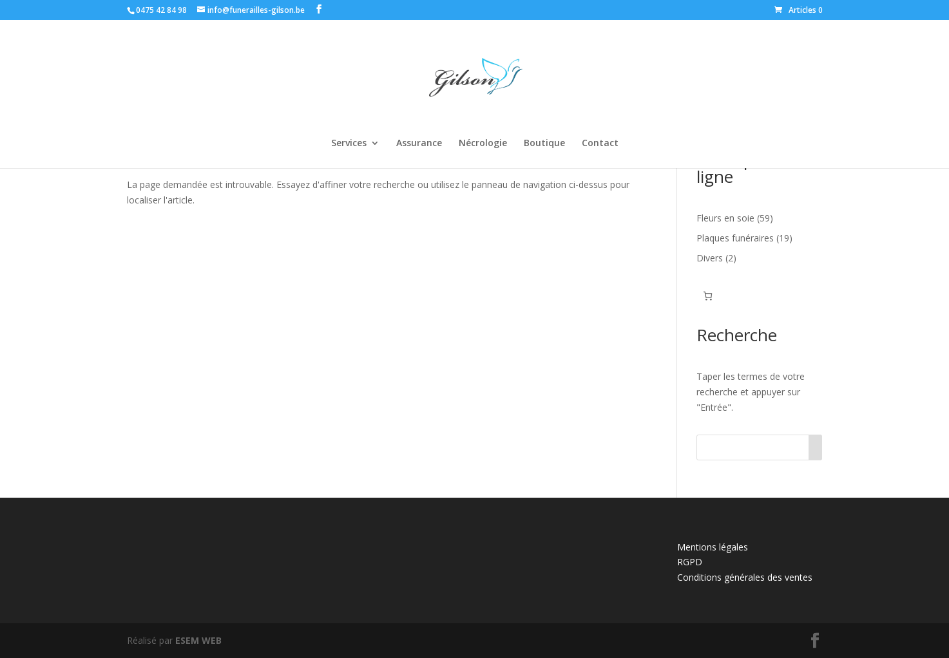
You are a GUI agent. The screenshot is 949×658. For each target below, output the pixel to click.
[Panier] (707, 296)
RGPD (689, 562)
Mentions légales (712, 547)
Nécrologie (483, 143)
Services (349, 143)
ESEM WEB (198, 640)
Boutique (544, 143)
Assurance (419, 143)
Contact (600, 143)
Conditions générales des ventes (744, 577)
